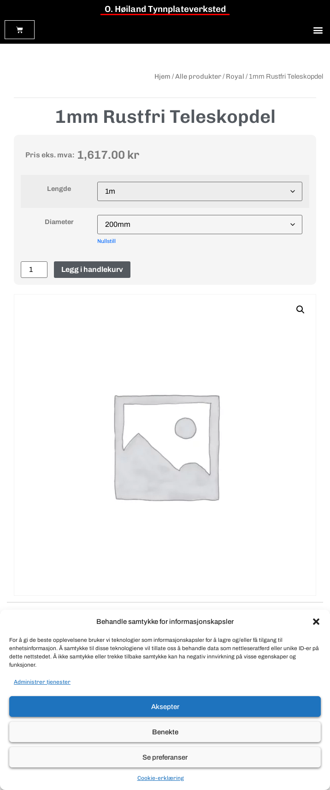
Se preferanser (165, 757)
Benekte (165, 732)
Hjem (162, 76)
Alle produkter (198, 76)
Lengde (59, 188)
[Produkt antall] (34, 269)
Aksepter (165, 706)
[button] (316, 621)
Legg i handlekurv (92, 269)
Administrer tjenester (42, 682)
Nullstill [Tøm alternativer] (106, 241)
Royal (235, 76)
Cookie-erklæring (160, 778)
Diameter (59, 222)
